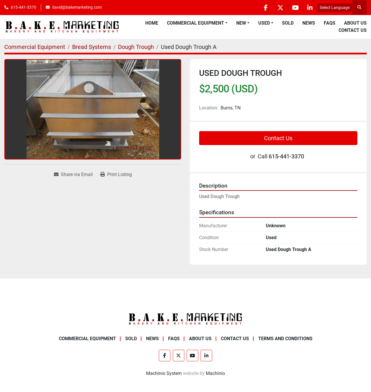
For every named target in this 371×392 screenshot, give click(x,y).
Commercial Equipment (195, 23)
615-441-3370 (23, 7)
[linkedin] (310, 7)
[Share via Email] (73, 174)
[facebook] (265, 7)
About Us (355, 23)
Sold (288, 23)
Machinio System (164, 373)
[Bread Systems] (91, 46)
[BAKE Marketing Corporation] (185, 318)
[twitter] (280, 7)
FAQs (329, 23)
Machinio (215, 373)
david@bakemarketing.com (77, 7)
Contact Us (353, 30)
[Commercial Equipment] (34, 46)
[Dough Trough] (136, 46)
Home (151, 23)
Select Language (335, 7)
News (308, 23)
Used (264, 23)
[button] (197, 23)
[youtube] (295, 7)
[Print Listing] (116, 174)
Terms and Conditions (285, 338)
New (241, 23)
